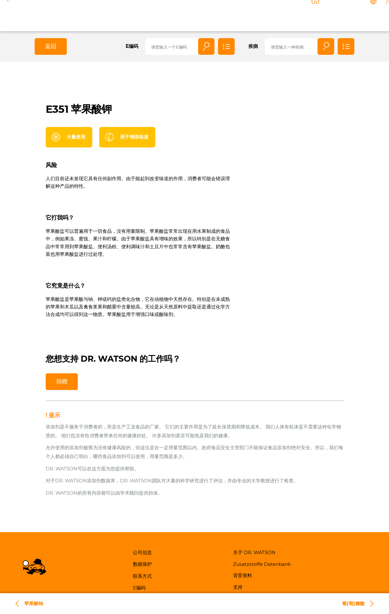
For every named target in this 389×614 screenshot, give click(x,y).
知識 (278, 15)
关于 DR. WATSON (246, 15)
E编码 (132, 46)
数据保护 (142, 564)
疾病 (253, 46)
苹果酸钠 (33, 603)
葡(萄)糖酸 (353, 603)
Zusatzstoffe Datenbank (262, 564)
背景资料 (299, 15)
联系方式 (342, 15)
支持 (321, 15)
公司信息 (142, 552)
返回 (50, 46)
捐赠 (61, 381)
